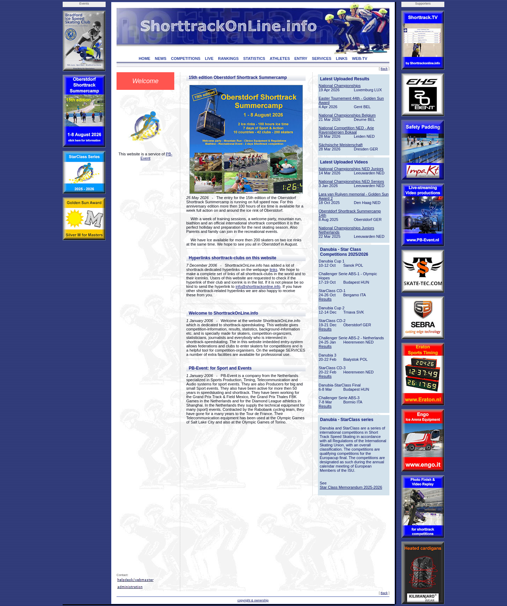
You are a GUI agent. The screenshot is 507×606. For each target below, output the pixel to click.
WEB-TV (359, 58)
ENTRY (300, 58)
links (273, 269)
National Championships (340, 86)
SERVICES (321, 58)
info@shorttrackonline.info (258, 286)
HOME (144, 58)
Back (384, 68)
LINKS (342, 58)
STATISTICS (254, 58)
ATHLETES (280, 58)
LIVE (209, 58)
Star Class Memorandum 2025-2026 (351, 487)
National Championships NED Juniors (351, 169)
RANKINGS (228, 58)
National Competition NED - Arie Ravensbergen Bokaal (346, 130)
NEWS (161, 58)
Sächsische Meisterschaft (341, 145)
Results (325, 299)
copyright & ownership (253, 600)
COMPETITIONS (185, 58)
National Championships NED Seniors (351, 181)
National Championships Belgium (347, 115)
